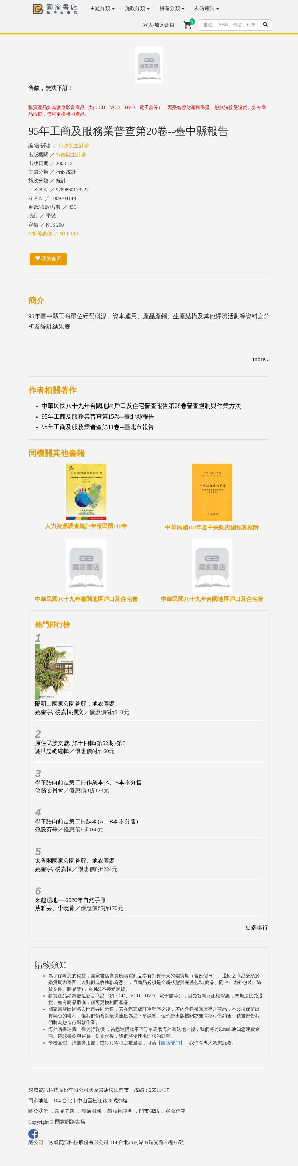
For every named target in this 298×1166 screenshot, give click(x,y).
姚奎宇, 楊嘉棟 (53, 869)
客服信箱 (175, 1111)
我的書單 (48, 258)
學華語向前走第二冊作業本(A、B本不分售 (88, 782)
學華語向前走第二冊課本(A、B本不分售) (86, 821)
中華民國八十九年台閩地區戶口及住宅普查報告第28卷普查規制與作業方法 (141, 405)
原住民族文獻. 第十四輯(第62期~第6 (80, 743)
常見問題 (65, 1111)
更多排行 (256, 927)
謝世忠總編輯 (52, 751)
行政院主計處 (74, 145)
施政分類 (137, 8)
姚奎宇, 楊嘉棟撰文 (59, 712)
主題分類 (102, 8)
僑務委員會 (49, 790)
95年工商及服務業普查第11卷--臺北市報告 (98, 427)
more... (261, 359)
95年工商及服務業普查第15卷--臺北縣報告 (98, 416)
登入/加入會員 (159, 25)
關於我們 (38, 1111)
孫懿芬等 (46, 829)
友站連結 (206, 8)
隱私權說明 (120, 1111)
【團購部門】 (170, 1042)
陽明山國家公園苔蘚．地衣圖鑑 (75, 704)
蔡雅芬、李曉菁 (55, 908)
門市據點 (149, 1111)
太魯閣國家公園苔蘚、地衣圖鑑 (75, 861)
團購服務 (91, 1111)
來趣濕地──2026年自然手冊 (70, 900)
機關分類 (172, 8)
